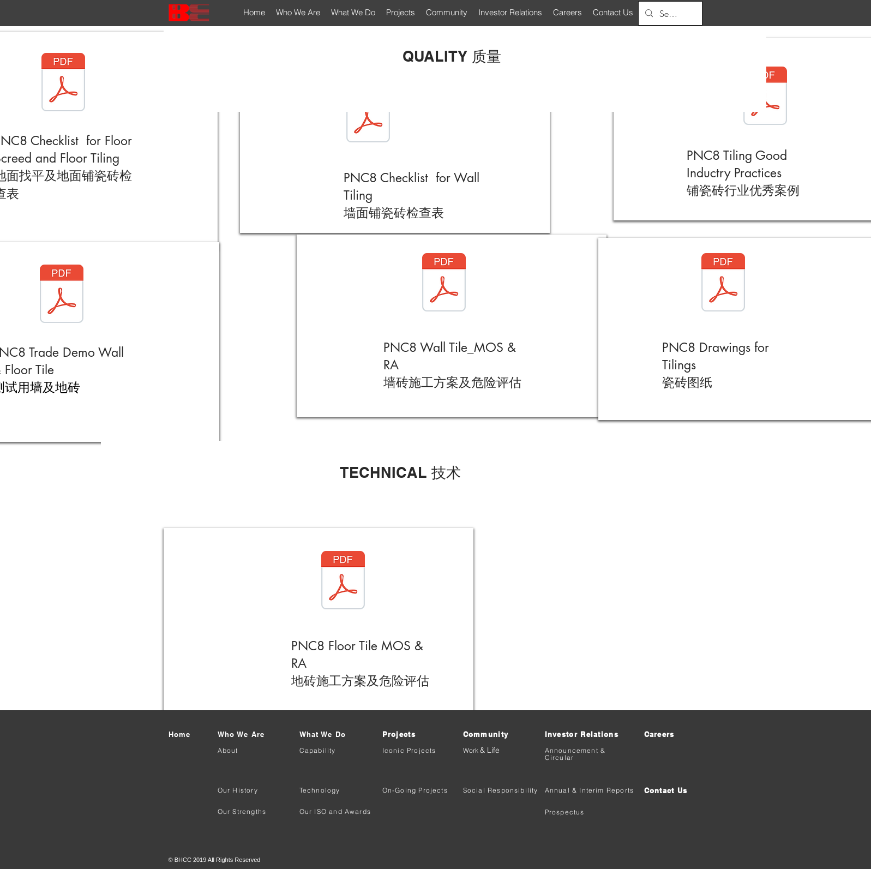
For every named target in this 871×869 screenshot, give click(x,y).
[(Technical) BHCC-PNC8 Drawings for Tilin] (723, 283)
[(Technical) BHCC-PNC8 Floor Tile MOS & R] (343, 581)
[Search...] (669, 14)
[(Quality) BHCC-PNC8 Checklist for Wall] (368, 114)
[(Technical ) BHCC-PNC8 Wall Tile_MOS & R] (443, 283)
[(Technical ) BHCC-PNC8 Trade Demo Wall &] (61, 295)
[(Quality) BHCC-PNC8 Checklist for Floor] (63, 83)
